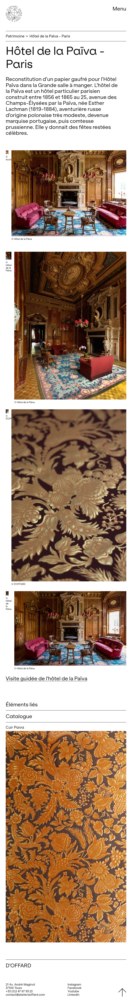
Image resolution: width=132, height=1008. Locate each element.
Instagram (74, 984)
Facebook (74, 988)
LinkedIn (73, 994)
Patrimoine (15, 36)
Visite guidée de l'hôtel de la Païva (46, 678)
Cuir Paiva (15, 727)
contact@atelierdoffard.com (25, 994)
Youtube (73, 991)
